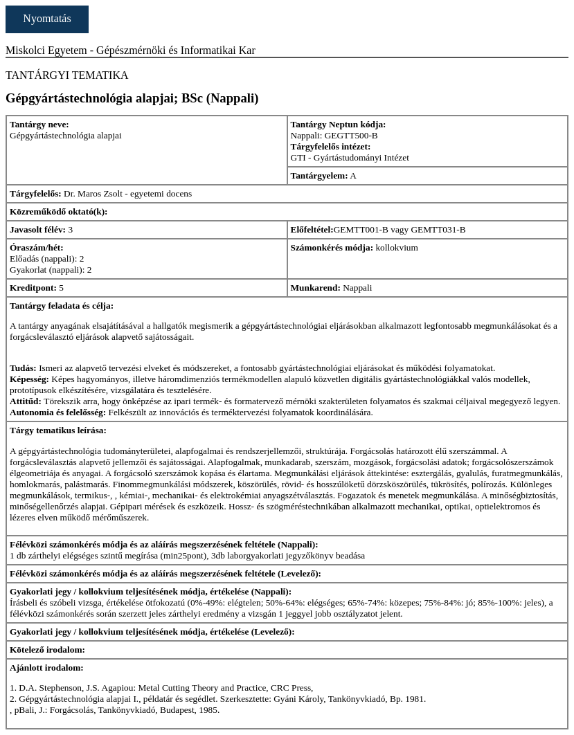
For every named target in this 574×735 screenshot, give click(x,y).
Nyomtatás (47, 18)
